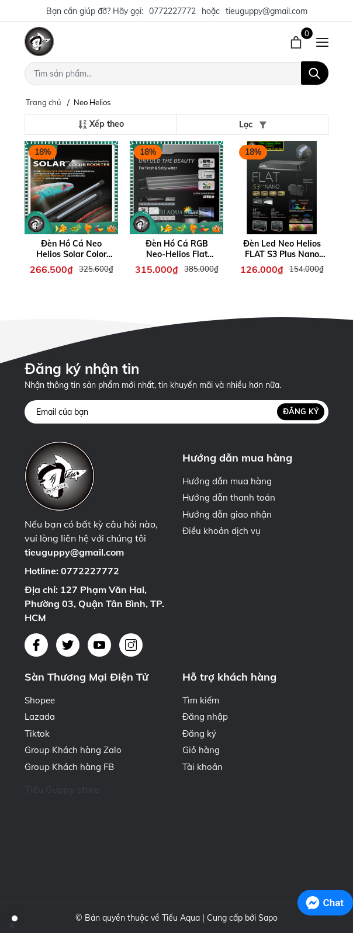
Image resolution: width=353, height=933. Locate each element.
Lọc (253, 124)
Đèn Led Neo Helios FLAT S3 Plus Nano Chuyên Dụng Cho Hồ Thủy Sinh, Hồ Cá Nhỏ (282, 248)
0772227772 (172, 11)
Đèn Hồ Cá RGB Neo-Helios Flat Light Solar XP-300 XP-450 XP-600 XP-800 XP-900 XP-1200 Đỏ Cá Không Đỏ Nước (176, 248)
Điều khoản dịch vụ (221, 530)
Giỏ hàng (201, 749)
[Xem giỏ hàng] (297, 41)
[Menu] (322, 41)
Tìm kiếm (200, 700)
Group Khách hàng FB (69, 766)
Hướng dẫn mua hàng (227, 481)
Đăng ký (301, 411)
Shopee (40, 700)
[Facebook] (36, 645)
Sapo (268, 918)
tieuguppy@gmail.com (266, 11)
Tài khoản (202, 766)
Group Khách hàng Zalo (73, 749)
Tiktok (37, 733)
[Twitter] (67, 645)
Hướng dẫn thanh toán (228, 497)
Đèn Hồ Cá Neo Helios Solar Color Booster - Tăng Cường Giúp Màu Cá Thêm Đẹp (71, 248)
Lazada (40, 716)
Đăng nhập (205, 716)
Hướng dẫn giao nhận (227, 514)
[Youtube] (99, 645)
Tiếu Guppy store (62, 789)
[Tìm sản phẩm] (176, 73)
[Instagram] (131, 645)
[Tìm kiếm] (314, 73)
